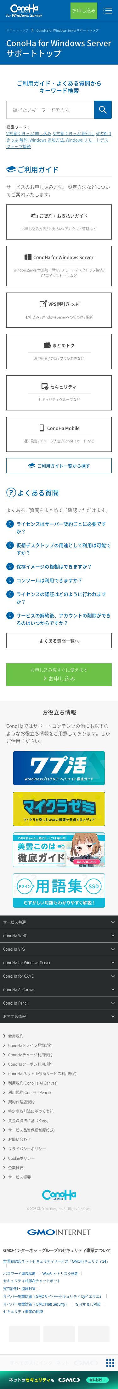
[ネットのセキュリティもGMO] (59, 1380)
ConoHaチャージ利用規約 (30, 1055)
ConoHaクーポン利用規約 (30, 1064)
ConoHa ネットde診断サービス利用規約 (42, 1073)
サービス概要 (19, 1177)
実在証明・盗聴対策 (19, 1288)
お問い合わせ (19, 1139)
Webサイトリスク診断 (60, 1273)
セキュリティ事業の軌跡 (23, 1311)
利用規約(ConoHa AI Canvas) (33, 1083)
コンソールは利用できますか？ (49, 580)
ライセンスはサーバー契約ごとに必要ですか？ (61, 527)
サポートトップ (17, 30)
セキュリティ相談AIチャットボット (32, 1281)
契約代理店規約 (21, 1102)
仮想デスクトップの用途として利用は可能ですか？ (63, 549)
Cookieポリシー (21, 1158)
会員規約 (15, 1036)
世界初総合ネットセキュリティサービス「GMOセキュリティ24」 (56, 1261)
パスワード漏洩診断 (19, 1273)
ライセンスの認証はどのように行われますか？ (61, 598)
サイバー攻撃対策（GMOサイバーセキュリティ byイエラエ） (53, 1296)
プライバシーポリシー (27, 1149)
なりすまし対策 (88, 1304)
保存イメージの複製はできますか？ (54, 566)
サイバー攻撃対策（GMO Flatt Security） (36, 1304)
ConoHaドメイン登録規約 (30, 1045)
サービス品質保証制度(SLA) (31, 1130)
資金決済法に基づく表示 (29, 1120)
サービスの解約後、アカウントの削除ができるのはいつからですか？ (63, 619)
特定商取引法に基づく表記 (30, 1111)
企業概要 (15, 1167)
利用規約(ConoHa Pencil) (29, 1092)
